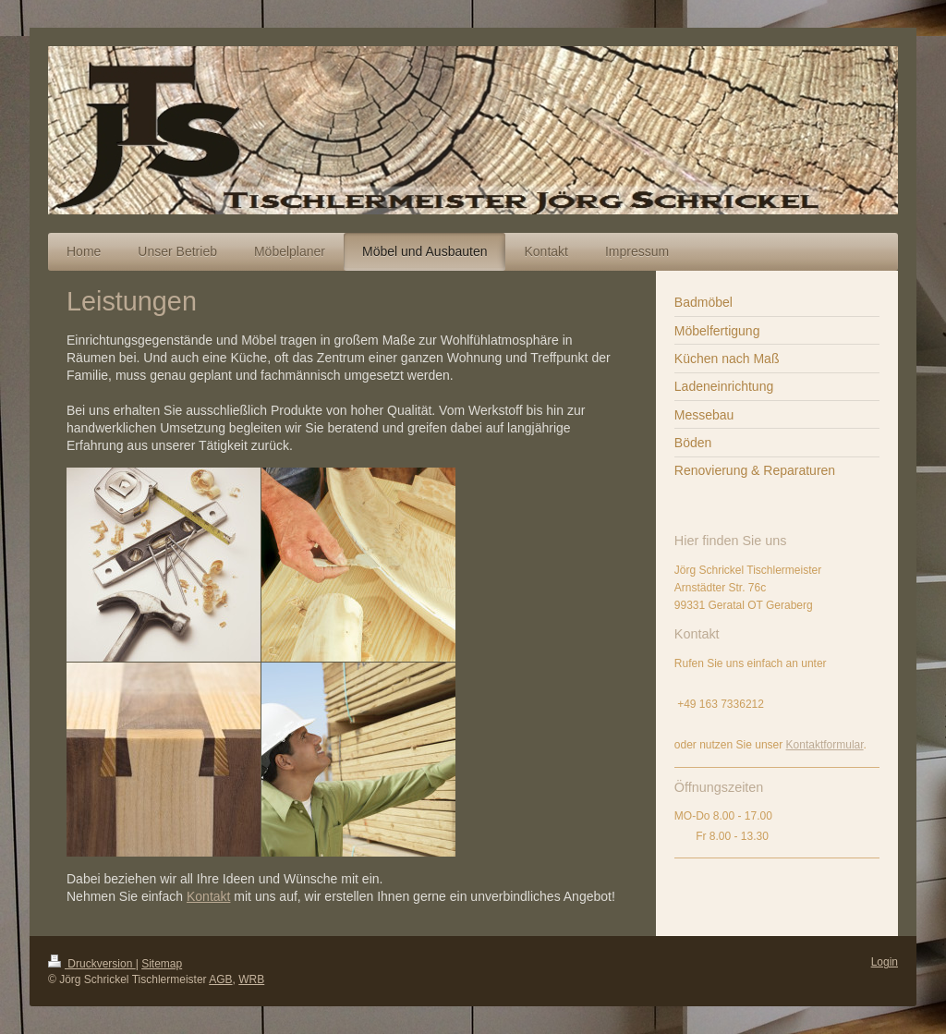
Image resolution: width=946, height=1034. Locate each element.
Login (884, 961)
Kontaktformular (825, 744)
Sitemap (161, 963)
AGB (220, 979)
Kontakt (208, 896)
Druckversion (92, 963)
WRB (251, 979)
